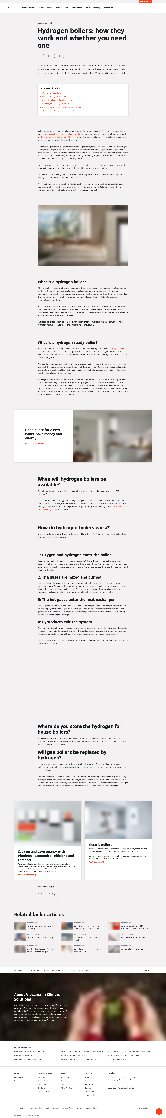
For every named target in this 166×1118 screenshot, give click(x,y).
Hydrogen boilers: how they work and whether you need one (66, 970)
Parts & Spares (62, 8)
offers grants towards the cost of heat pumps (59, 137)
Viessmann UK (19, 970)
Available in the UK (27, 8)
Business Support (45, 8)
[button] (159, 1111)
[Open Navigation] (8, 7)
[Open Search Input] (150, 8)
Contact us (108, 8)
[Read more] (36, 926)
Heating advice (34, 970)
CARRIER (36, 1115)
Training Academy (93, 8)
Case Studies (77, 8)
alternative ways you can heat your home (65, 134)
